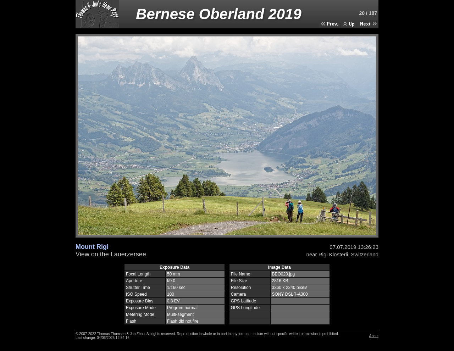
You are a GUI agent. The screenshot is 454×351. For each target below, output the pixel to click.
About (373, 336)
